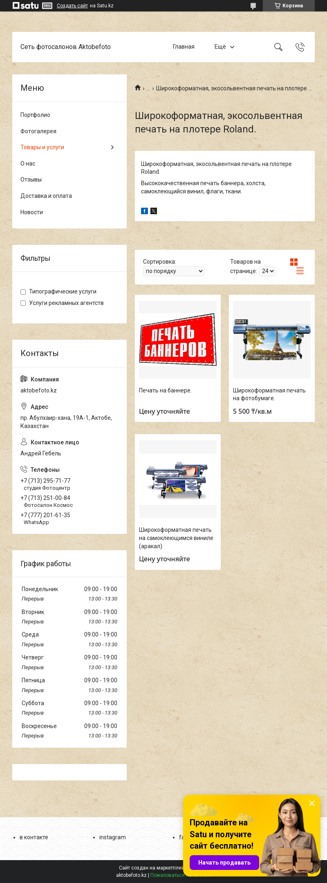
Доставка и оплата (46, 196)
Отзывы (31, 179)
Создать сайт (72, 6)
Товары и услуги (42, 147)
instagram (112, 837)
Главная (184, 46)
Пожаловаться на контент (180, 875)
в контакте (34, 837)
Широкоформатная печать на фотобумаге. (269, 394)
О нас (27, 163)
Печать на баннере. (165, 390)
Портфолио (35, 115)
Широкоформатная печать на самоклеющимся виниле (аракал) (176, 538)
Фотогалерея (38, 131)
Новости (31, 212)
